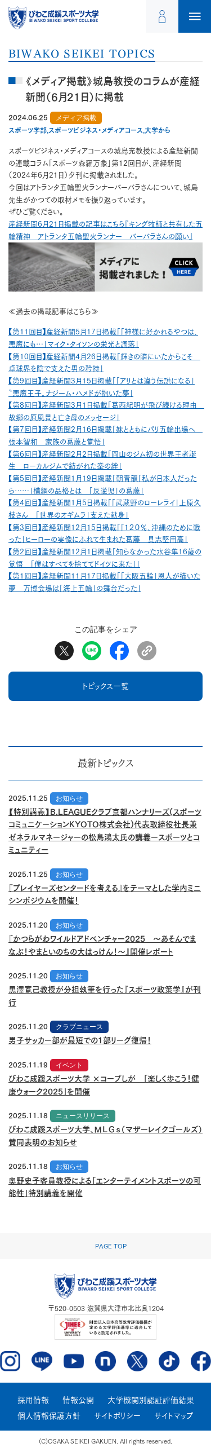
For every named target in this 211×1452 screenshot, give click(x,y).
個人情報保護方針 (48, 1416)
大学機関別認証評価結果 (150, 1400)
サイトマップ (174, 1416)
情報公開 (78, 1400)
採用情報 (33, 1400)
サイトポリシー (117, 1416)
